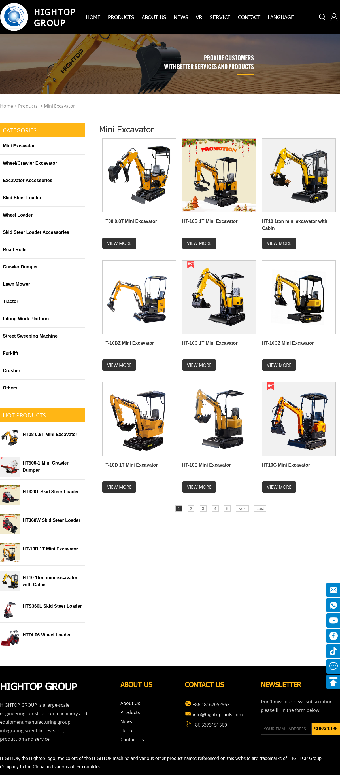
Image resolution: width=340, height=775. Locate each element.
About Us (130, 703)
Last (260, 508)
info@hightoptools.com (214, 715)
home (93, 16)
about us (154, 16)
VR (199, 16)
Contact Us (132, 739)
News (181, 16)
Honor (127, 730)
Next (242, 508)
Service (220, 16)
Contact (249, 16)
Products (28, 106)
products (121, 16)
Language (281, 16)
